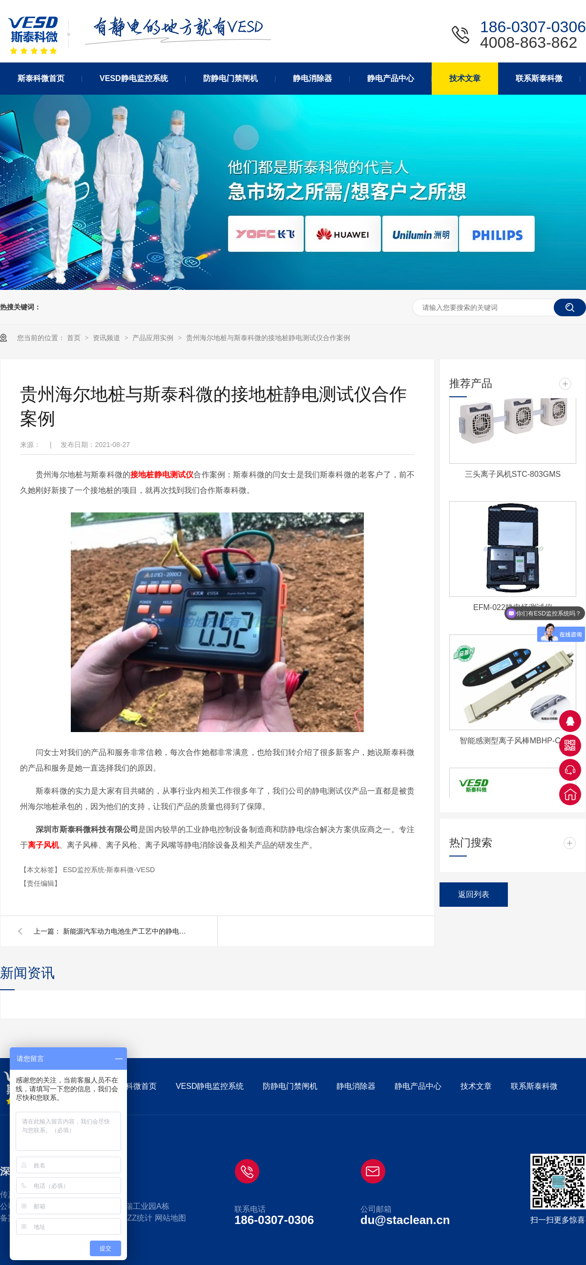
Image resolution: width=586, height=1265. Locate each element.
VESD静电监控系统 (210, 1086)
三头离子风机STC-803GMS (513, 475)
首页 (75, 338)
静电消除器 (356, 1086)
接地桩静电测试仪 (161, 474)
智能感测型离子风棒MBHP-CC (513, 742)
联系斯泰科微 (534, 1086)
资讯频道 (107, 338)
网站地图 (170, 1218)
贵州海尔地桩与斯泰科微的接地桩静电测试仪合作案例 (268, 338)
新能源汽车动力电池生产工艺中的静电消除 (126, 931)
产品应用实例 (153, 338)
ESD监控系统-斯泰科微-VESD (109, 870)
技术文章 (476, 1086)
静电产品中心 (418, 1086)
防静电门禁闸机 (290, 1086)
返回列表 (473, 894)
